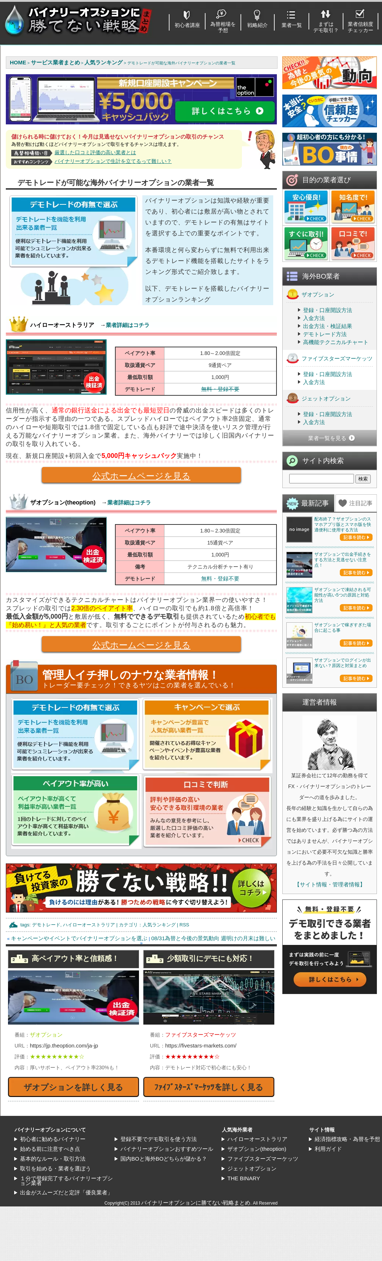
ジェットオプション (318, 398)
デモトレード (46, 924)
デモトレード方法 (325, 334)
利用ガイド (328, 1149)
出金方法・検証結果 (327, 326)
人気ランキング (159, 924)
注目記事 (361, 503)
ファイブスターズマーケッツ (329, 358)
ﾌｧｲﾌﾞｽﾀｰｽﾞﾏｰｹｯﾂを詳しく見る (208, 1087)
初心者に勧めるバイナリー (52, 1139)
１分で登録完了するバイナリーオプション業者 (66, 1180)
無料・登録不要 (220, 389)
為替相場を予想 (223, 27)
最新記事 (315, 503)
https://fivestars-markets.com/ (200, 1045)
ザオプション (310, 294)
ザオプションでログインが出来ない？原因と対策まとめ (342, 663)
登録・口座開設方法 (327, 310)
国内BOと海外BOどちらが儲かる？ (163, 1159)
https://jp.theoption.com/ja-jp (64, 1045)
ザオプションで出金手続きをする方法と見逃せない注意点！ (342, 560)
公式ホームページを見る (116, 477)
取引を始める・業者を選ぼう (55, 1168)
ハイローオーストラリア (89, 924)
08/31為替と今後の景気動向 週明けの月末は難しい (213, 938)
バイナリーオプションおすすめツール (166, 1149)
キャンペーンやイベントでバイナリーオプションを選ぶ (79, 938)
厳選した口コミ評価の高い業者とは (95, 152)
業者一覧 (292, 25)
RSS (184, 924)
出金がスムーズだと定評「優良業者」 (66, 1192)
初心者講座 (187, 25)
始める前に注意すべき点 (50, 1149)
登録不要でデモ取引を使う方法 (158, 1139)
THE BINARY (243, 1178)
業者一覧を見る (327, 438)
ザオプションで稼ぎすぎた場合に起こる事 (342, 627)
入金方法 (314, 318)
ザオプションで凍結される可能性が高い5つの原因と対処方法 (342, 595)
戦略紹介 (257, 25)
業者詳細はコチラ (128, 325)
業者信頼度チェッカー (360, 27)
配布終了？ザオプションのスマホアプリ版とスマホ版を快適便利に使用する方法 (342, 524)
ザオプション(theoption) (256, 1149)
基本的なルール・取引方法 (52, 1159)
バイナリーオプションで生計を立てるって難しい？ (113, 161)
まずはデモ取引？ (326, 27)
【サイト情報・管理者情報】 (329, 884)
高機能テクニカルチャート (336, 342)
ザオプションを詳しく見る (73, 1087)
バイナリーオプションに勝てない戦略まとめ (195, 1203)
